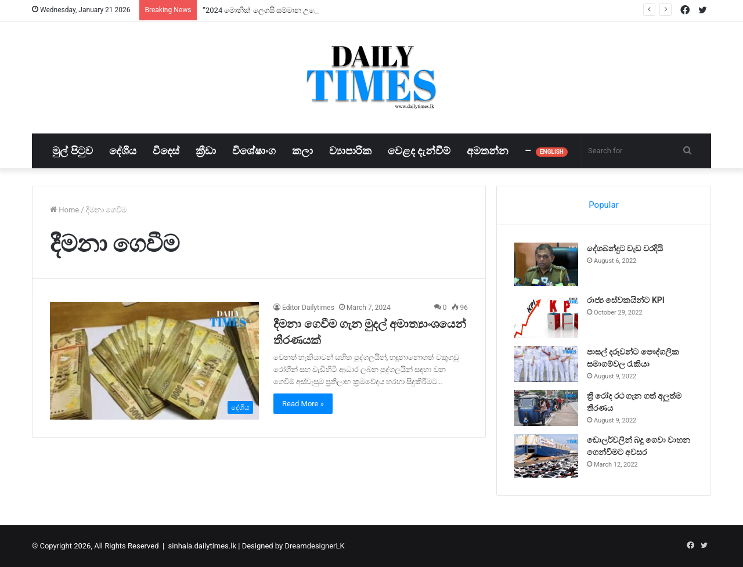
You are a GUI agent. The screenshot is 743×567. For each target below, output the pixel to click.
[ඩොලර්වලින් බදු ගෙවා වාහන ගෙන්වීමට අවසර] (546, 456)
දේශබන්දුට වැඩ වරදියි (625, 248)
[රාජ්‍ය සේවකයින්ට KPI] (546, 316)
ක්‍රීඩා (206, 151)
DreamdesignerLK (314, 545)
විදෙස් (166, 151)
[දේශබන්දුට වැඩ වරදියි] (546, 264)
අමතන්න (487, 151)
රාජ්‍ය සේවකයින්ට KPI (626, 300)
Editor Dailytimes (308, 308)
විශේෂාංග (254, 151)
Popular (604, 205)
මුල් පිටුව (72, 151)
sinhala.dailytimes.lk (202, 545)
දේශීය (122, 151)
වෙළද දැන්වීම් (419, 151)
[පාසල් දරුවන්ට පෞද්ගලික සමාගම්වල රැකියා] (546, 364)
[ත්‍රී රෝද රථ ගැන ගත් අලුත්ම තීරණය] (546, 408)
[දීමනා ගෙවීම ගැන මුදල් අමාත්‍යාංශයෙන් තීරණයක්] (154, 361)
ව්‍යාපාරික (350, 151)
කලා (302, 151)
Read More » (303, 403)
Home (64, 209)
